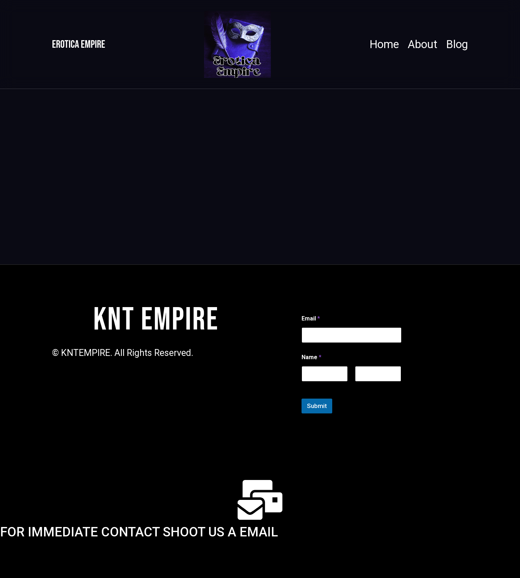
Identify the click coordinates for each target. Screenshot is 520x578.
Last (360, 385)
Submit (317, 405)
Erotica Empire (87, 44)
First (306, 385)
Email (311, 317)
